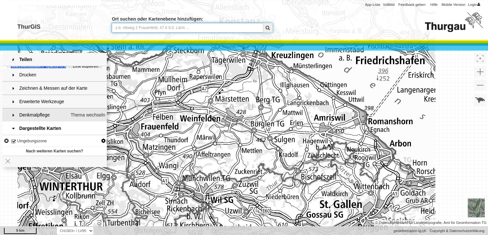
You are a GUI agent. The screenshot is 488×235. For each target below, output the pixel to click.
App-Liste (372, 5)
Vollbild (388, 5)
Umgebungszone (29, 139)
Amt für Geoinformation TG (465, 223)
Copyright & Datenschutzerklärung (457, 231)
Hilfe (434, 5)
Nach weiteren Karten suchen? (54, 149)
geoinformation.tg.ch (410, 231)
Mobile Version (453, 5)
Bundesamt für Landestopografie (416, 223)
